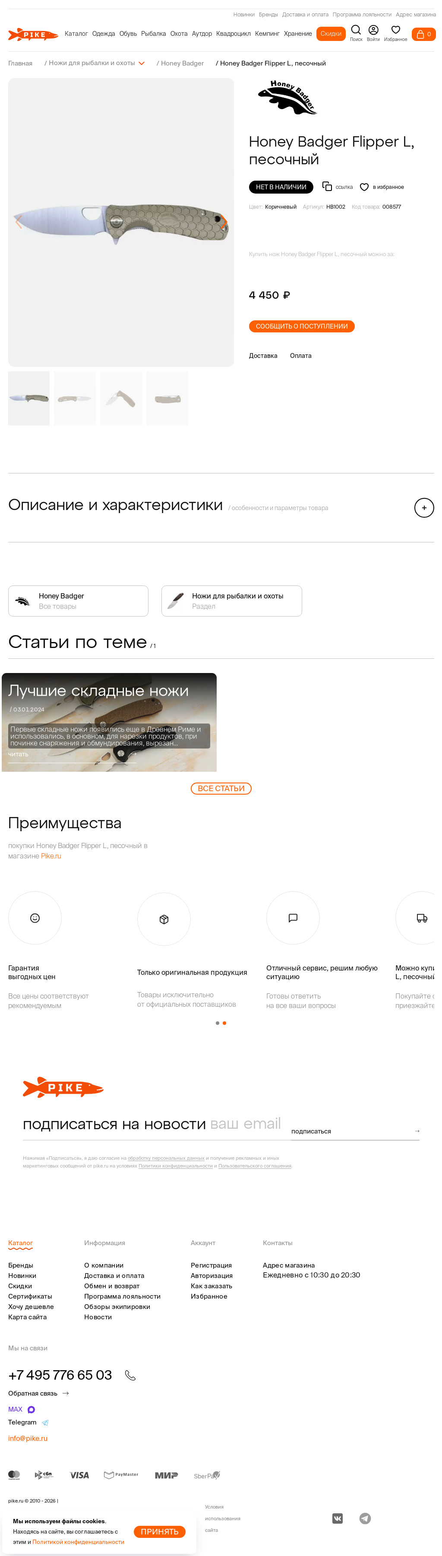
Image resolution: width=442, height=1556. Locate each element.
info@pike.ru (27, 1438)
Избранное (209, 1295)
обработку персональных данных (166, 1157)
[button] (224, 222)
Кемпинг (267, 33)
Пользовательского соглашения (254, 1165)
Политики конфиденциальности (176, 1165)
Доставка (263, 355)
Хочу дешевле (31, 1306)
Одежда (103, 33)
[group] (121, 222)
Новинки (244, 15)
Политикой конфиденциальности (78, 1542)
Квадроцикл (233, 33)
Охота (179, 33)
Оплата (301, 355)
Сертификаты (30, 1295)
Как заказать (212, 1285)
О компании (103, 1264)
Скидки (331, 33)
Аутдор (202, 33)
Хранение (298, 33)
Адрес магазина (416, 15)
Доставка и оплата (305, 15)
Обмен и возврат (112, 1285)
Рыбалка (153, 33)
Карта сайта (27, 1316)
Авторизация (212, 1275)
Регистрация (211, 1264)
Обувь (128, 33)
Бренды (268, 15)
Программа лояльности (362, 15)
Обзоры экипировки (117, 1306)
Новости (98, 1316)
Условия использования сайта (222, 1518)
